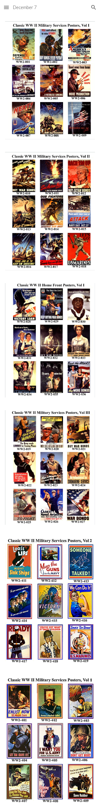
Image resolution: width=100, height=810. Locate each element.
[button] (6, 7)
